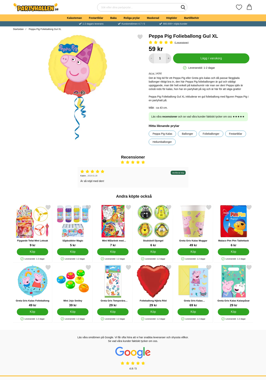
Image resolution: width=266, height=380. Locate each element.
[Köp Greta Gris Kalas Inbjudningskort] (193, 311)
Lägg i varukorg (211, 58)
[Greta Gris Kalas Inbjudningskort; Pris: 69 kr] (193, 285)
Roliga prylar (132, 17)
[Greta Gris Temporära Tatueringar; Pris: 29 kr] (113, 285)
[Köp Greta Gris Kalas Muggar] (193, 251)
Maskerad (153, 17)
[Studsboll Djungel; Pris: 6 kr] (153, 225)
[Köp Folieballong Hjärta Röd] (153, 311)
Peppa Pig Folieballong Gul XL (44, 29)
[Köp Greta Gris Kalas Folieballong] (32, 311)
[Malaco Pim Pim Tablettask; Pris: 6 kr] (233, 225)
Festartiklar (96, 17)
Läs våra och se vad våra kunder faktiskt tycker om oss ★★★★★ (198, 116)
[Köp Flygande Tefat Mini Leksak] (32, 251)
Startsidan (18, 29)
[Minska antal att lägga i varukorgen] (151, 58)
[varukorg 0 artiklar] (249, 7)
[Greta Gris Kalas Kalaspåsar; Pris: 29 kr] (233, 285)
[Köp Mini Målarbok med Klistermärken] (113, 251)
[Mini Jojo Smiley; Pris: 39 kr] (73, 285)
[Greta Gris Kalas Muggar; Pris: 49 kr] (193, 225)
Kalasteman (74, 17)
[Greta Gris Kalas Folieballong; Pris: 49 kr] (32, 285)
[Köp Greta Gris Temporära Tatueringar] (113, 311)
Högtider (171, 17)
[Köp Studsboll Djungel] (153, 251)
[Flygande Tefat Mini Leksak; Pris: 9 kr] (32, 225)
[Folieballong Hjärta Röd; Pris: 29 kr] (153, 285)
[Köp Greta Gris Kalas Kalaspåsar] (233, 311)
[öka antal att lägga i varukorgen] (168, 58)
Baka (113, 17)
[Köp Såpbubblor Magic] (72, 251)
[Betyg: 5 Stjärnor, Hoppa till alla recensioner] (199, 43)
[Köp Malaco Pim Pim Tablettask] (233, 251)
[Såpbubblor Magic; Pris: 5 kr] (73, 225)
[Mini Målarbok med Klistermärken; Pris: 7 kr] (113, 225)
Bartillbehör (191, 17)
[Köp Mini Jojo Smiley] (72, 311)
